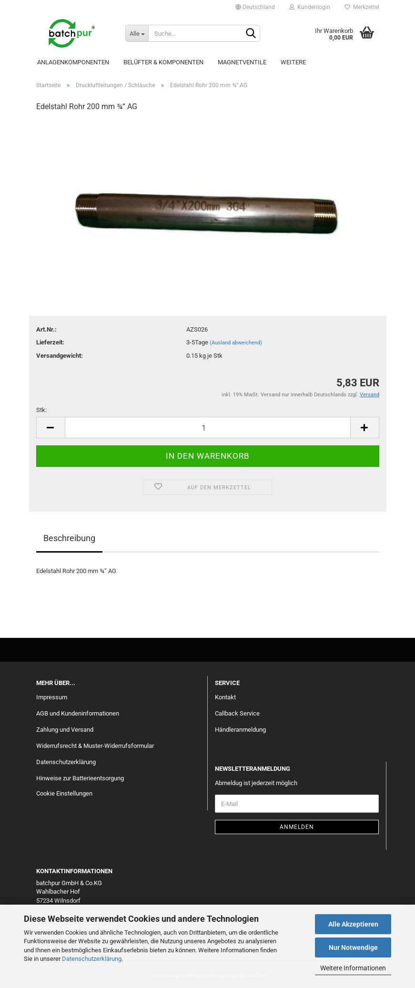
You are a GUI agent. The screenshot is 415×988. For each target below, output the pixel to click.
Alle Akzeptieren (353, 924)
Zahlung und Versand (64, 729)
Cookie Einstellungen (64, 793)
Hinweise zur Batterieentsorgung (80, 778)
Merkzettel (361, 7)
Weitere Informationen (353, 968)
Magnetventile (242, 62)
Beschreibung (69, 538)
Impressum (51, 697)
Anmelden (297, 827)
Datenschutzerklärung (91, 958)
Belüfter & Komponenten (163, 62)
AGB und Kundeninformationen (77, 713)
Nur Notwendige (353, 947)
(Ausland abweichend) (236, 343)
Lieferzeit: (50, 342)
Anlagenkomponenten (73, 62)
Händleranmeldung (240, 729)
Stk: (41, 409)
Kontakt (225, 697)
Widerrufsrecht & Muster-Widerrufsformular (95, 745)
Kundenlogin (309, 7)
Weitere (293, 62)
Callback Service (237, 713)
